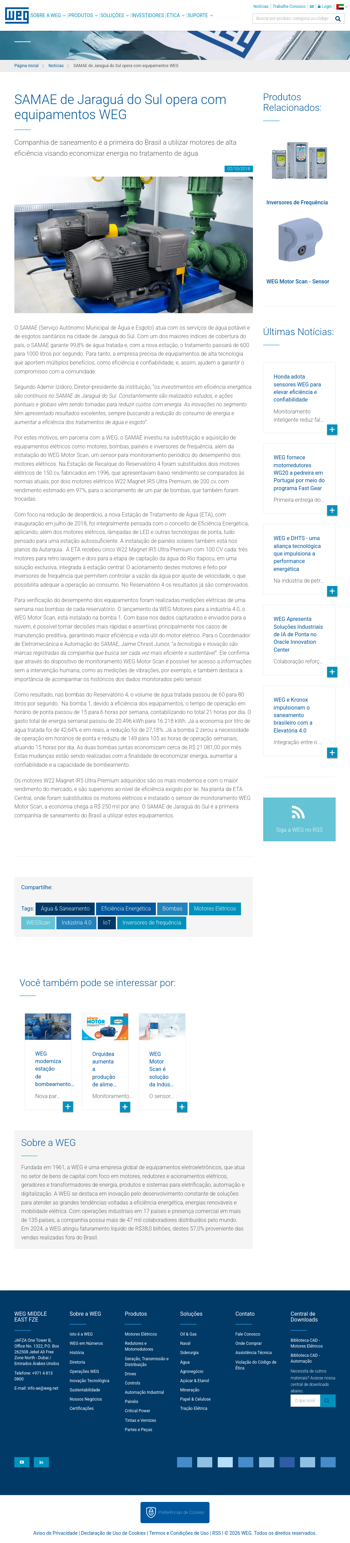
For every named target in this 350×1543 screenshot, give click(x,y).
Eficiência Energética (126, 908)
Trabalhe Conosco (289, 6)
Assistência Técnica (253, 1352)
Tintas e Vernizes (140, 1420)
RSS (216, 1533)
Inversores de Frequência (297, 202)
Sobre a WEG (45, 15)
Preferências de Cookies (181, 1512)
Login (325, 6)
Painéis (131, 1401)
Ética (173, 15)
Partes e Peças (138, 1429)
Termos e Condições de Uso (178, 1533)
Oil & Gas (188, 1334)
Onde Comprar (248, 1343)
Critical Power (137, 1410)
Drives (130, 1374)
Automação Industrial (144, 1392)
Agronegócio (191, 1371)
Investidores (148, 15)
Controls (132, 1383)
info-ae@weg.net (43, 1388)
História (77, 1352)
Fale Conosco (247, 1334)
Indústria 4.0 (76, 922)
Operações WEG (84, 1371)
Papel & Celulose (195, 1399)
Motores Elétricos (215, 908)
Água (185, 1362)
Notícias (261, 6)
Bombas (172, 908)
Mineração (189, 1390)
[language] (342, 6)
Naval (185, 1343)
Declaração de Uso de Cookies (113, 1533)
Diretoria (77, 1362)
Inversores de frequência (151, 922)
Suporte (197, 15)
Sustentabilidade (85, 1390)
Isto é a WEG (81, 1334)
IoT (107, 922)
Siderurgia (189, 1352)
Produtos (80, 15)
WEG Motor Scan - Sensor (298, 281)
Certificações (82, 1408)
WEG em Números (86, 1343)
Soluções (112, 15)
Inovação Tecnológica (89, 1380)
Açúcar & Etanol (194, 1380)
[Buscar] (338, 19)
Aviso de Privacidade (55, 1533)
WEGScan (38, 922)
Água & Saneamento (65, 908)
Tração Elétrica (193, 1408)
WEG (14, 15)
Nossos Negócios (86, 1399)
